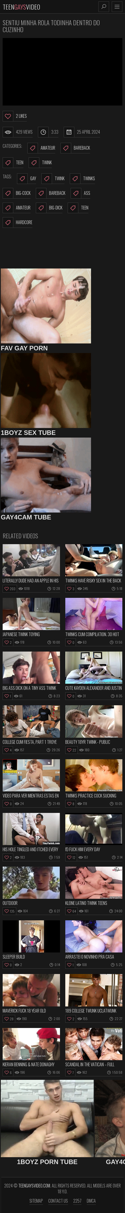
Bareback (75, 148)
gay (26, 178)
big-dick (49, 208)
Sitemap (36, 1201)
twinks (82, 178)
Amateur (41, 148)
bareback (50, 193)
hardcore (17, 222)
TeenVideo (21, 6)
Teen (13, 162)
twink (52, 178)
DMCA (91, 1201)
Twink (40, 162)
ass (80, 193)
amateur (17, 208)
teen (78, 208)
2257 (77, 1201)
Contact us (58, 1201)
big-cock (17, 193)
